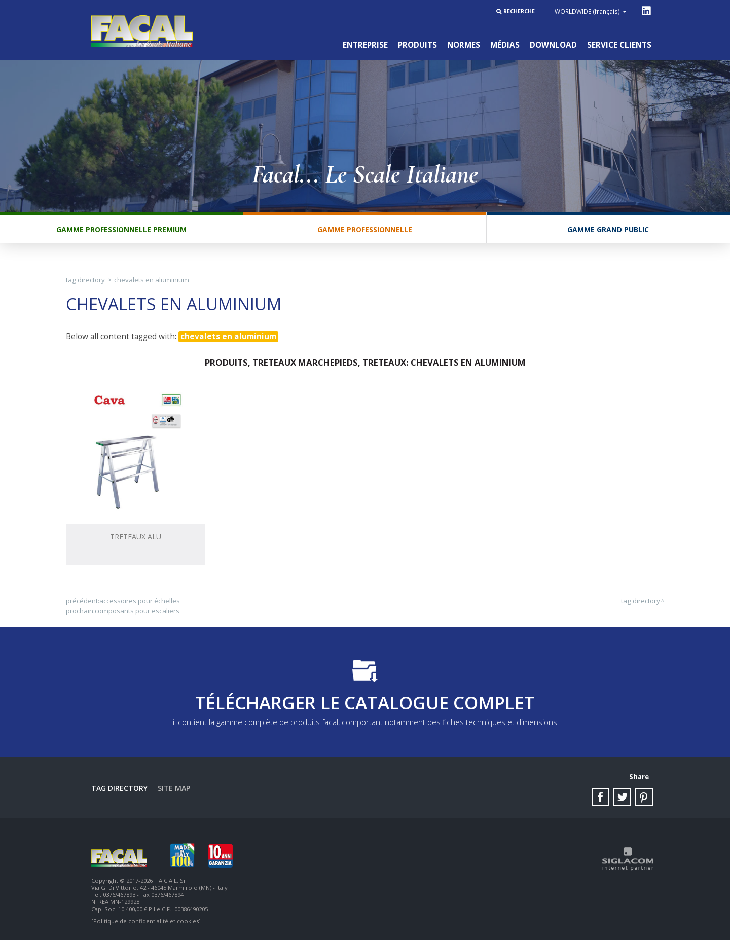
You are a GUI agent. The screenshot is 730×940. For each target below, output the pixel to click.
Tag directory (85, 279)
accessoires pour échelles (139, 600)
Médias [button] (505, 45)
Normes (463, 45)
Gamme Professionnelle (364, 229)
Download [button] (553, 45)
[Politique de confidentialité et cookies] (146, 921)
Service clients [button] (619, 45)
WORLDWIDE (591, 11)
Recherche (519, 11)
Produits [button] (417, 45)
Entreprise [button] (365, 45)
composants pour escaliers (137, 611)
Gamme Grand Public (608, 229)
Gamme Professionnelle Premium (121, 229)
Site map (174, 788)
